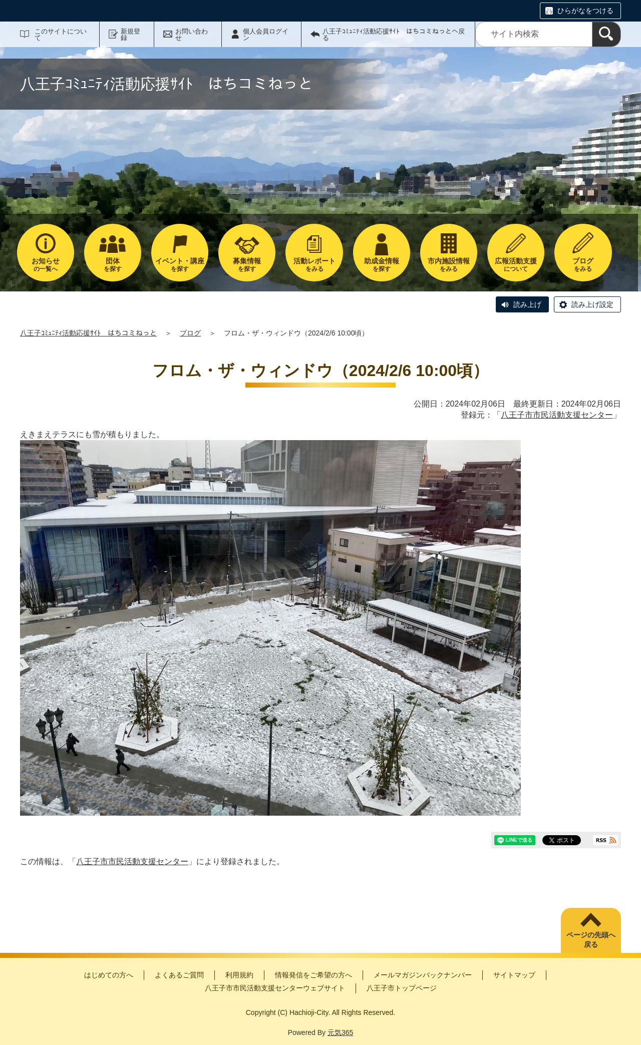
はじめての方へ (108, 975)
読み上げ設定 (592, 304)
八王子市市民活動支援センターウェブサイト (275, 988)
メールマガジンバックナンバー (423, 975)
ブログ (190, 333)
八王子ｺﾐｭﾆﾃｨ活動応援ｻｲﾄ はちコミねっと (88, 333)
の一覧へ (45, 264)
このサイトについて (61, 35)
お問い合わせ (191, 35)
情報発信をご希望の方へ (313, 975)
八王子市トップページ (402, 988)
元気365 (340, 1032)
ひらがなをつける (585, 11)
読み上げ (527, 304)
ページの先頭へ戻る (590, 940)
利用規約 (239, 975)
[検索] (606, 34)
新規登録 (130, 35)
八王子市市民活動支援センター (557, 415)
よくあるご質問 (179, 975)
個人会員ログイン (265, 35)
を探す (112, 264)
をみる (314, 264)
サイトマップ (514, 975)
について (515, 264)
